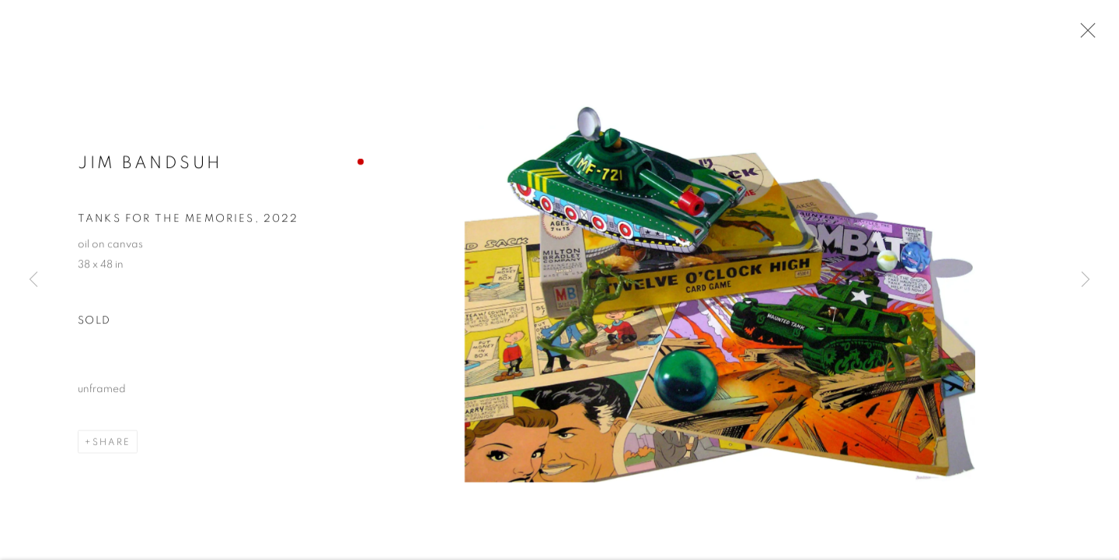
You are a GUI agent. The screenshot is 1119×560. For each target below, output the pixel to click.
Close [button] (1084, 35)
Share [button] (111, 443)
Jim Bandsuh (150, 164)
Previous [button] (33, 280)
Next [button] (1085, 280)
